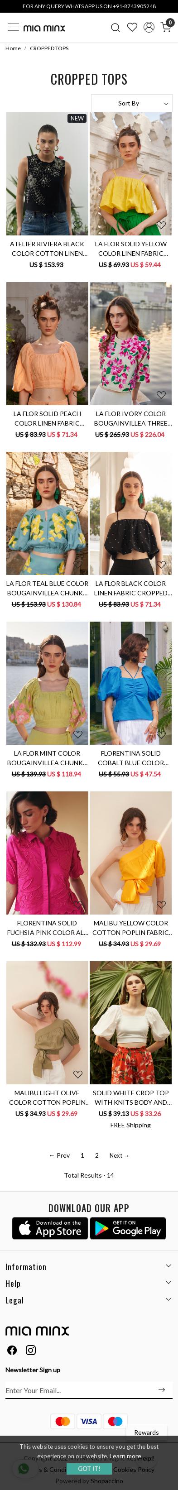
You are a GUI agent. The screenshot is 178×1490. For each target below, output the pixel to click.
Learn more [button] (125, 1456)
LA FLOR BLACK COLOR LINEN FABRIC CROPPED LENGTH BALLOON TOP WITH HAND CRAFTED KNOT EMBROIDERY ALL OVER (131, 589)
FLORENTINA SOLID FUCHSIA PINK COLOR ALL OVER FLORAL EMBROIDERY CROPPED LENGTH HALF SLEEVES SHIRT (47, 928)
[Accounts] (148, 27)
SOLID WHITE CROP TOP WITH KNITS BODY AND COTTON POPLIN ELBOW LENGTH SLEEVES (130, 1098)
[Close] (168, 10)
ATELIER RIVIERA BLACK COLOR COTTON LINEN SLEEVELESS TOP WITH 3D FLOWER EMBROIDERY (47, 249)
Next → (120, 1155)
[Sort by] (132, 103)
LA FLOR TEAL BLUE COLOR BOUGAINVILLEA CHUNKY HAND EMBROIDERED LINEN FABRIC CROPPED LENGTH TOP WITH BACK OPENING (47, 589)
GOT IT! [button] (89, 1468)
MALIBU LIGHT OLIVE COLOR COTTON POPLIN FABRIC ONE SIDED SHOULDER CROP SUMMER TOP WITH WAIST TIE (47, 1098)
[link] (115, 27)
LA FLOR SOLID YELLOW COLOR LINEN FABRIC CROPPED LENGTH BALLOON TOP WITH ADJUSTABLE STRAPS (131, 249)
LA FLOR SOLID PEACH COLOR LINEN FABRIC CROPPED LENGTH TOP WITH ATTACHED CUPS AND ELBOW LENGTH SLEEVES (47, 419)
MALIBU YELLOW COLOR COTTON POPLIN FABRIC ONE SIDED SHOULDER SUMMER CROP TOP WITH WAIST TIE (131, 928)
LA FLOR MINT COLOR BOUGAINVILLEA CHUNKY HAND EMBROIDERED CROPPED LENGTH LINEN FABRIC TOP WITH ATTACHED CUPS (47, 758)
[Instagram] (31, 1351)
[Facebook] (12, 1351)
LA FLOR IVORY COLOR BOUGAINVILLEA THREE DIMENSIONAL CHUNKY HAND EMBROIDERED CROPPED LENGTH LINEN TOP (130, 419)
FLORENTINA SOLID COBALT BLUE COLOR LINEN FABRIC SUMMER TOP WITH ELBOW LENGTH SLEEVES (131, 758)
